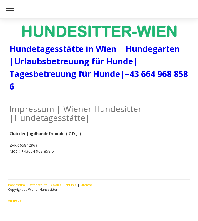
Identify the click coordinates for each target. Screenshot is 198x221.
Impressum (16, 185)
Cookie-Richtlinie (64, 185)
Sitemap (86, 185)
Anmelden (16, 200)
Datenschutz (38, 185)
